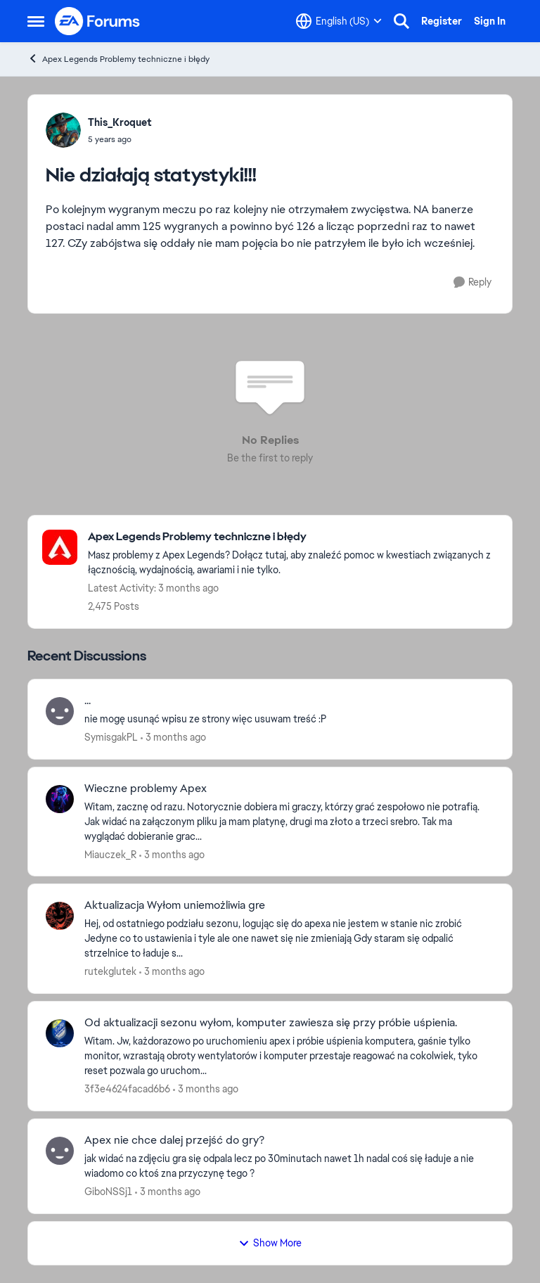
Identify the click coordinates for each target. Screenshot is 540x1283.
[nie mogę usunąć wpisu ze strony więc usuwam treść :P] (289, 719)
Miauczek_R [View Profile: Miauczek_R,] (110, 854)
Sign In (490, 21)
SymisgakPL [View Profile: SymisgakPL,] (111, 737)
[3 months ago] (173, 737)
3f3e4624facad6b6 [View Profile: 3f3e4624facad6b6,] (127, 1089)
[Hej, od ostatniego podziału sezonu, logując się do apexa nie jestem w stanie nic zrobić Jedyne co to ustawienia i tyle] (289, 939)
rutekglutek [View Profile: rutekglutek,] (110, 971)
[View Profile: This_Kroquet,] (63, 130)
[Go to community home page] (98, 21)
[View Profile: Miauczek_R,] (60, 799)
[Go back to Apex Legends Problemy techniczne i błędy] (293, 537)
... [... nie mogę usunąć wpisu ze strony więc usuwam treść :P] (87, 701)
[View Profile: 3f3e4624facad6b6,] (60, 1033)
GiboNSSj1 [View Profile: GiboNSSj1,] (108, 1191)
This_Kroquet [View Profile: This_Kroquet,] (120, 122)
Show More (270, 1243)
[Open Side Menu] (35, 21)
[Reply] (472, 282)
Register (441, 21)
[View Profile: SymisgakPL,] (60, 711)
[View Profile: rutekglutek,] (60, 916)
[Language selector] (339, 21)
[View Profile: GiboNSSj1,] (60, 1151)
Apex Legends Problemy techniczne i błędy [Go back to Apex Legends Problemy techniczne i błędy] (118, 59)
